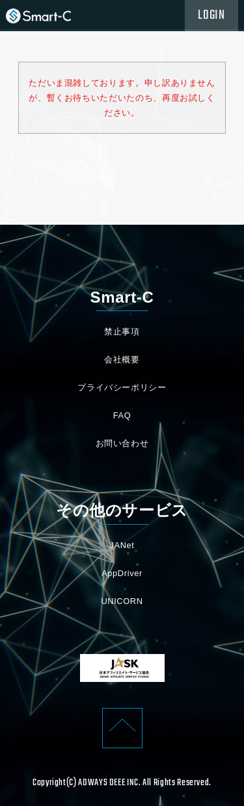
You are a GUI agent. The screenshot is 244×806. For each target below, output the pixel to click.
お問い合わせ (122, 443)
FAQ (122, 415)
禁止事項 (122, 331)
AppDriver (122, 573)
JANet (121, 545)
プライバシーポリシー (121, 387)
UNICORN (121, 601)
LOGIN (211, 15)
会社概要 (122, 359)
